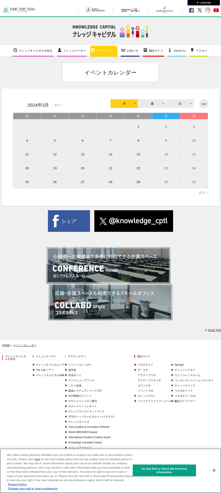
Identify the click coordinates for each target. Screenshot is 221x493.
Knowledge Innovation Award (83, 442)
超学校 (70, 369)
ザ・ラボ (141, 369)
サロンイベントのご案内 (81, 401)
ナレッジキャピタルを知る (35, 50)
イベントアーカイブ (78, 447)
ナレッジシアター (183, 369)
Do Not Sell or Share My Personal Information (164, 471)
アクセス (201, 50)
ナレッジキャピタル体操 (49, 375)
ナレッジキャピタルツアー (50, 364)
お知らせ (132, 50)
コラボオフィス (182, 390)
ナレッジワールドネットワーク (85, 411)
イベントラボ (145, 390)
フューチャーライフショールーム (155, 401)
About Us (179, 50)
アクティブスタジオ (149, 380)
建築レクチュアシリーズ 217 (83, 390)
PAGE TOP (214, 330)
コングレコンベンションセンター (192, 380)
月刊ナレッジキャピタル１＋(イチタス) (89, 416)
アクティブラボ (147, 375)
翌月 (57, 105)
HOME (6, 345)
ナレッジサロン (145, 395)
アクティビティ (106, 50)
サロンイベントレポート (81, 406)
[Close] (214, 471)
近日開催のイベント (78, 395)
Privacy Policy (17, 485)
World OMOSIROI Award (81, 432)
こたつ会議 (73, 385)
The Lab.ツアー (43, 369)
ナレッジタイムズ (77, 421)
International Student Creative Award (87, 437)
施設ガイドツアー (183, 401)
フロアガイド (143, 364)
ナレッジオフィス (183, 385)
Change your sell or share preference (33, 489)
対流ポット (73, 375)
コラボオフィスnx (183, 395)
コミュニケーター (74, 50)
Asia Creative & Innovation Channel (87, 426)
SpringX (177, 364)
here (37, 460)
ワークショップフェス (79, 380)
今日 (203, 104)
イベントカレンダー (24, 345)
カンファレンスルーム (185, 375)
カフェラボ (144, 385)
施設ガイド (156, 50)
